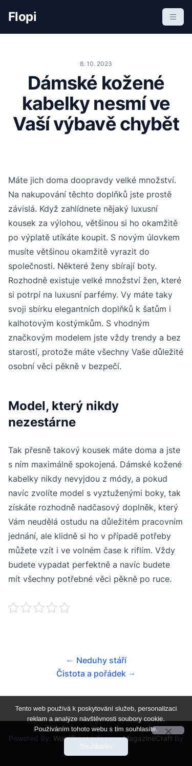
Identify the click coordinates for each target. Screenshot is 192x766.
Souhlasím (96, 746)
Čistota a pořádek (96, 673)
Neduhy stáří (96, 660)
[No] (168, 730)
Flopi (22, 16)
